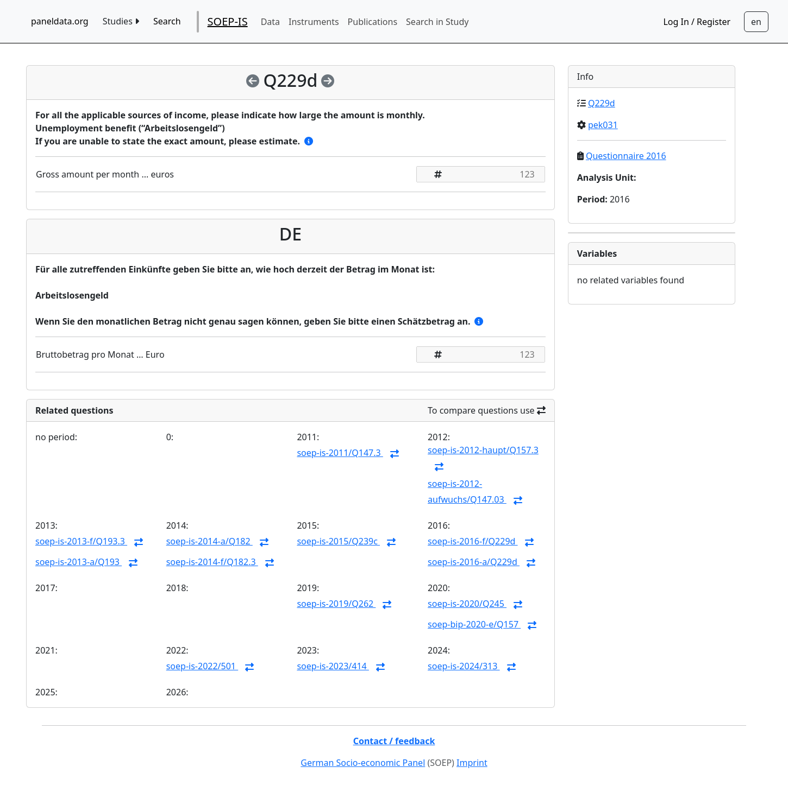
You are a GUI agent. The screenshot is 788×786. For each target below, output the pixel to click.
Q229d (601, 103)
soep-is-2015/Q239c (338, 541)
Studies (121, 21)
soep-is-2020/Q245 (467, 604)
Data (270, 22)
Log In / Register (696, 22)
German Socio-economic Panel (363, 763)
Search (167, 21)
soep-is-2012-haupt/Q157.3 (483, 450)
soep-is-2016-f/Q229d (472, 541)
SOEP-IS (228, 21)
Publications (372, 22)
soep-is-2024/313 (463, 666)
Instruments (314, 22)
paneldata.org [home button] (60, 21)
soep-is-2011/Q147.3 (340, 453)
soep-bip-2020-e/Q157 (474, 624)
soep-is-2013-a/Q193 (78, 562)
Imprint (471, 763)
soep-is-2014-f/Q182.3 (212, 562)
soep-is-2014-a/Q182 (209, 541)
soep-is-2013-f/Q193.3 (81, 541)
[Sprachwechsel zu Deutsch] (756, 21)
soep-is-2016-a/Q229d (474, 562)
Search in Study (437, 22)
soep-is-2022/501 (202, 666)
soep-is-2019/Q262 (336, 604)
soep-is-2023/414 (332, 666)
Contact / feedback (394, 741)
